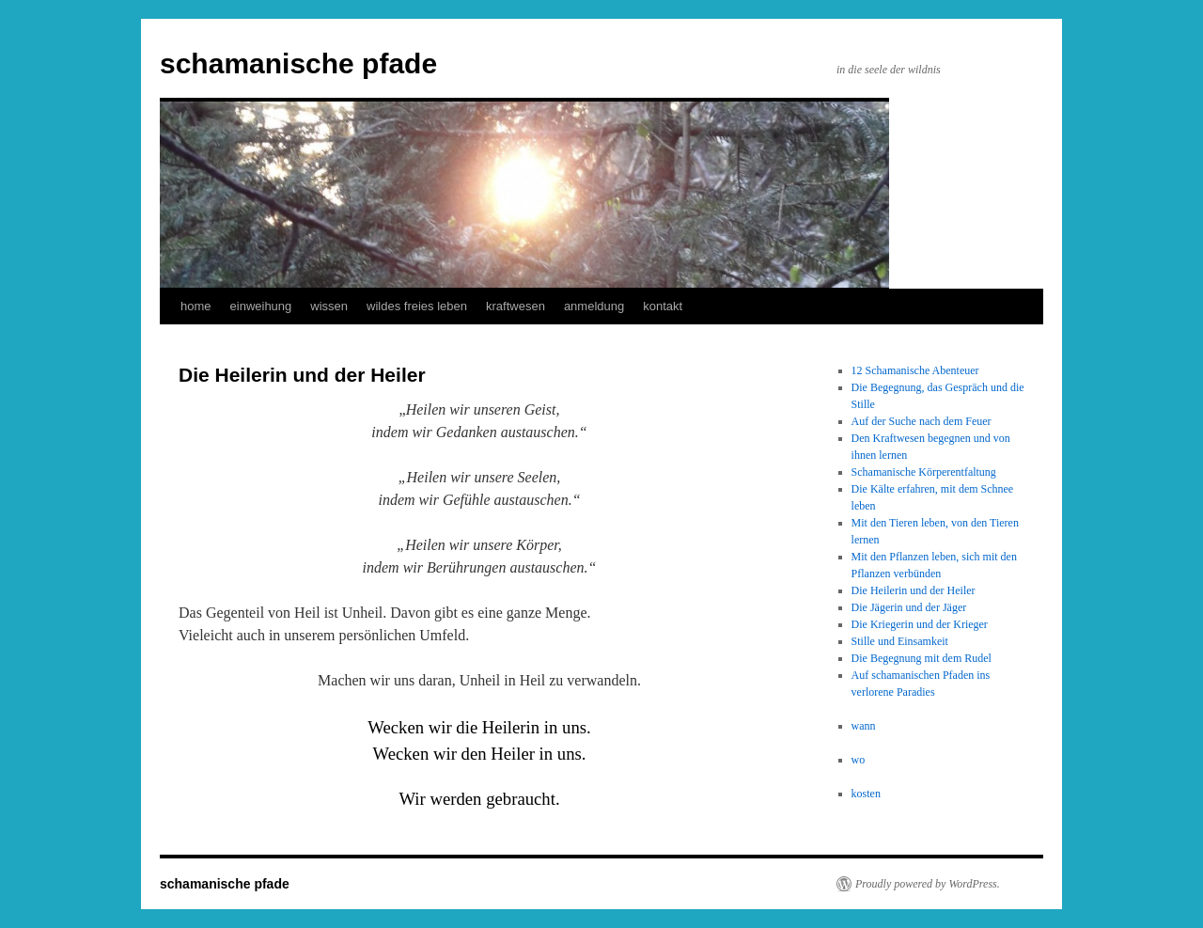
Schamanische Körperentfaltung (923, 472)
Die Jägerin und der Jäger (909, 607)
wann (863, 725)
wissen (329, 306)
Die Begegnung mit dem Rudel (921, 658)
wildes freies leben (417, 306)
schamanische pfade (298, 63)
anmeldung (594, 306)
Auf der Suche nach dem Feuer (921, 421)
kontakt (662, 306)
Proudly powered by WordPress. (927, 883)
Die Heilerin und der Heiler (913, 590)
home (195, 306)
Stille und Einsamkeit (899, 641)
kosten (866, 793)
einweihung (261, 306)
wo (858, 759)
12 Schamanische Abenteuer (915, 370)
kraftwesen (515, 306)
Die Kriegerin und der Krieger (919, 624)
